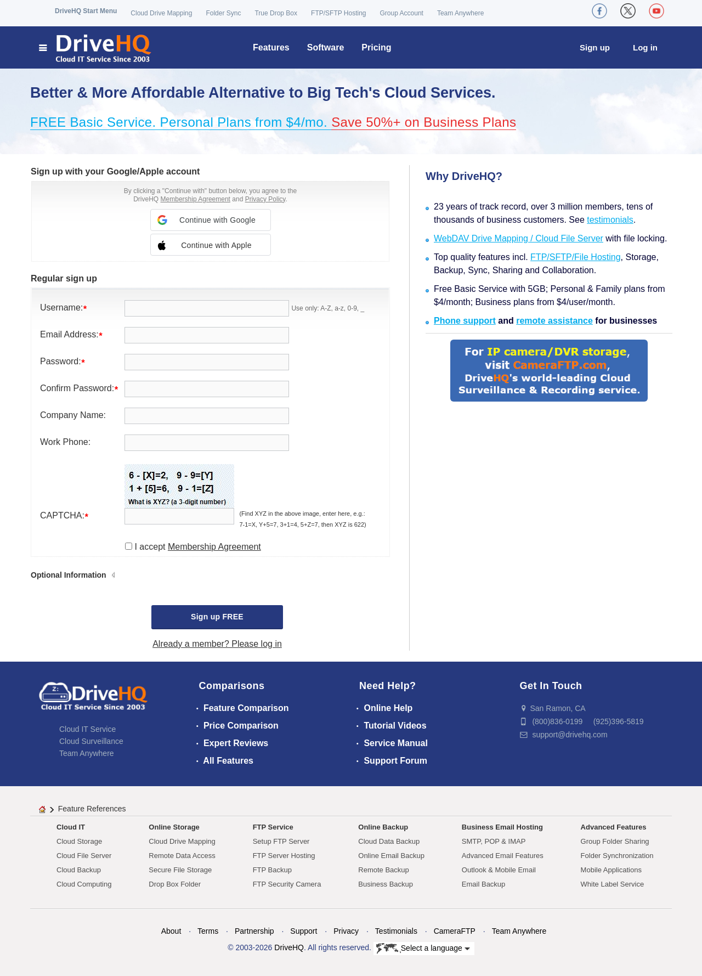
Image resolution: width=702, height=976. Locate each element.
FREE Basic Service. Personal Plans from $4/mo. (180, 122)
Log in (645, 47)
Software (325, 47)
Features (271, 47)
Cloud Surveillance (91, 741)
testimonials (610, 219)
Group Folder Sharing (615, 841)
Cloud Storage (79, 841)
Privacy (346, 931)
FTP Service (273, 827)
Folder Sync (223, 13)
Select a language (423, 948)
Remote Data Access (182, 855)
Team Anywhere (460, 13)
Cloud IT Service (87, 729)
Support (303, 931)
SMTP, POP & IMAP (494, 841)
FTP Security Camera (287, 884)
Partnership (254, 931)
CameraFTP (454, 931)
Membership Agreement (195, 199)
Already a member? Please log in (217, 643)
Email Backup (483, 884)
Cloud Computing (83, 884)
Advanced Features (614, 827)
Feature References (92, 808)
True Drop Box (275, 13)
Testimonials (396, 931)
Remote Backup (383, 870)
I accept (197, 546)
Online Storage (174, 827)
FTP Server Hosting (284, 855)
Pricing (376, 47)
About (171, 931)
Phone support (465, 320)
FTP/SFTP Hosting (338, 13)
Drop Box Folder (175, 884)
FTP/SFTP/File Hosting (575, 257)
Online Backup (383, 827)
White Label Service (612, 884)
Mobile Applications (611, 870)
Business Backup (385, 884)
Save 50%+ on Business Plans (423, 122)
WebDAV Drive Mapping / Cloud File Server (518, 238)
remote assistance (554, 320)
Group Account (401, 13)
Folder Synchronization (617, 855)
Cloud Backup (78, 870)
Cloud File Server (83, 855)
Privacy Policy (265, 199)
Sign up (595, 47)
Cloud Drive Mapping (161, 13)
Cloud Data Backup (389, 841)
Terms (207, 931)
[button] (210, 220)
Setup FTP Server (281, 841)
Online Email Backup (391, 855)
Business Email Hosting (502, 827)
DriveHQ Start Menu (86, 11)
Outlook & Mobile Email (499, 870)
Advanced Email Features (503, 855)
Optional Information (68, 575)
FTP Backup (272, 870)
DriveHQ (289, 947)
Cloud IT (70, 827)
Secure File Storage (180, 870)
